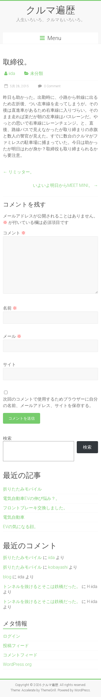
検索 (7, 438)
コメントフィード (20, 655)
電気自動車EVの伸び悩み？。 (31, 498)
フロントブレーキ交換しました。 (35, 507)
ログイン (11, 636)
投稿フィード (16, 645)
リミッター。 (18, 172)
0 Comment (49, 86)
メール (12, 336)
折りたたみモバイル (22, 489)
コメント (14, 232)
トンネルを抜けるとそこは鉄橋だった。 (42, 586)
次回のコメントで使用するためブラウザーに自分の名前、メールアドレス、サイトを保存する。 (50, 402)
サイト (9, 364)
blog (7, 576)
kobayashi (58, 567)
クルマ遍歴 (50, 9)
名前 (10, 308)
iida (12, 73)
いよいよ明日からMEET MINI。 (65, 185)
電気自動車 (14, 517)
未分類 (36, 73)
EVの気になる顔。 (20, 526)
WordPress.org (17, 664)
